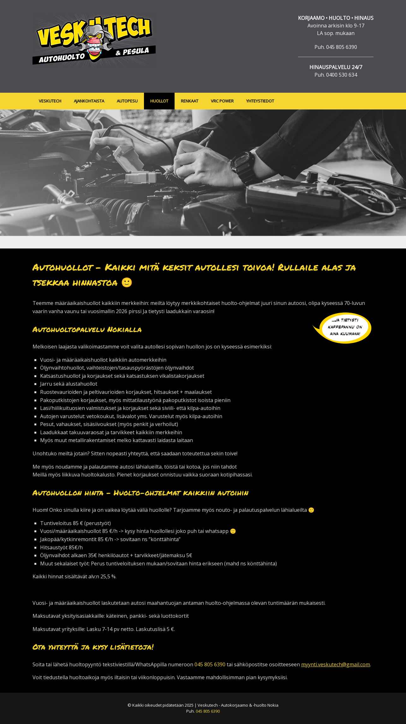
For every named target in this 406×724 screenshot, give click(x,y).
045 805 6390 (341, 47)
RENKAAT (189, 101)
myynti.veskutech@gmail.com (335, 664)
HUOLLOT (159, 101)
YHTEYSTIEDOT (260, 101)
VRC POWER (222, 101)
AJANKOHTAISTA (89, 101)
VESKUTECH (50, 101)
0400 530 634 (341, 74)
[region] (203, 179)
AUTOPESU (127, 101)
